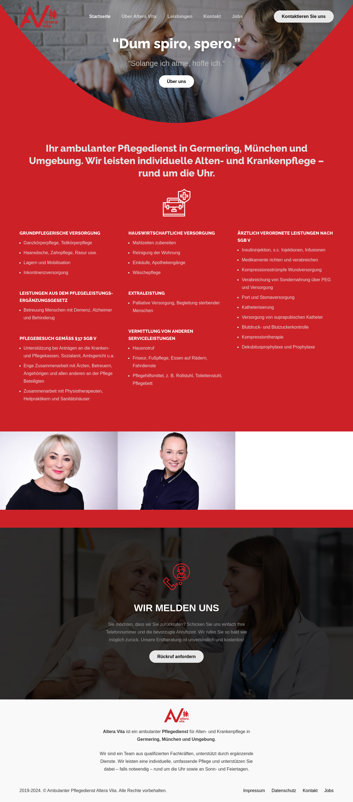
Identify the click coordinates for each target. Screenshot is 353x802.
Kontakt (310, 790)
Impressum (254, 790)
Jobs (329, 790)
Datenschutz (284, 790)
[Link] (39, 17)
